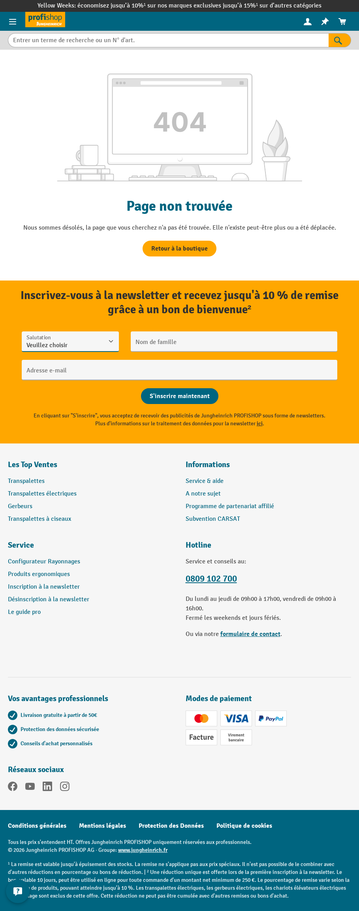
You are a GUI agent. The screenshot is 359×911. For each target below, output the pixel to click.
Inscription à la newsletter (44, 587)
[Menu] (12, 21)
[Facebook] (12, 788)
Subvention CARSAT (213, 519)
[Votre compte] (307, 21)
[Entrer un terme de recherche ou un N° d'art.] (168, 40)
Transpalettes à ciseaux (39, 519)
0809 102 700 (211, 578)
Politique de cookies (244, 826)
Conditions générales (37, 826)
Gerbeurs (20, 506)
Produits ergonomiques (39, 574)
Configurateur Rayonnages (44, 561)
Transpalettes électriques (42, 494)
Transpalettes (26, 481)
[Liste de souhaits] (325, 21)
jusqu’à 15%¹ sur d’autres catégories (272, 5)
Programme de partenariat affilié (230, 506)
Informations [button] (208, 465)
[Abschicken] (179, 396)
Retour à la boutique (179, 249)
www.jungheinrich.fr (142, 850)
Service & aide (205, 481)
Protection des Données (171, 826)
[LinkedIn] (47, 788)
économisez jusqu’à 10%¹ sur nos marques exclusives (150, 5)
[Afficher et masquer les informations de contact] (18, 891)
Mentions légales (102, 826)
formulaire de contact (250, 634)
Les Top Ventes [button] (32, 465)
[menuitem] (307, 21)
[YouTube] (30, 788)
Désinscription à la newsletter (48, 599)
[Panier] (342, 21)
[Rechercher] (340, 40)
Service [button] (21, 545)
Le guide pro (24, 612)
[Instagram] (65, 788)
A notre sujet (203, 494)
